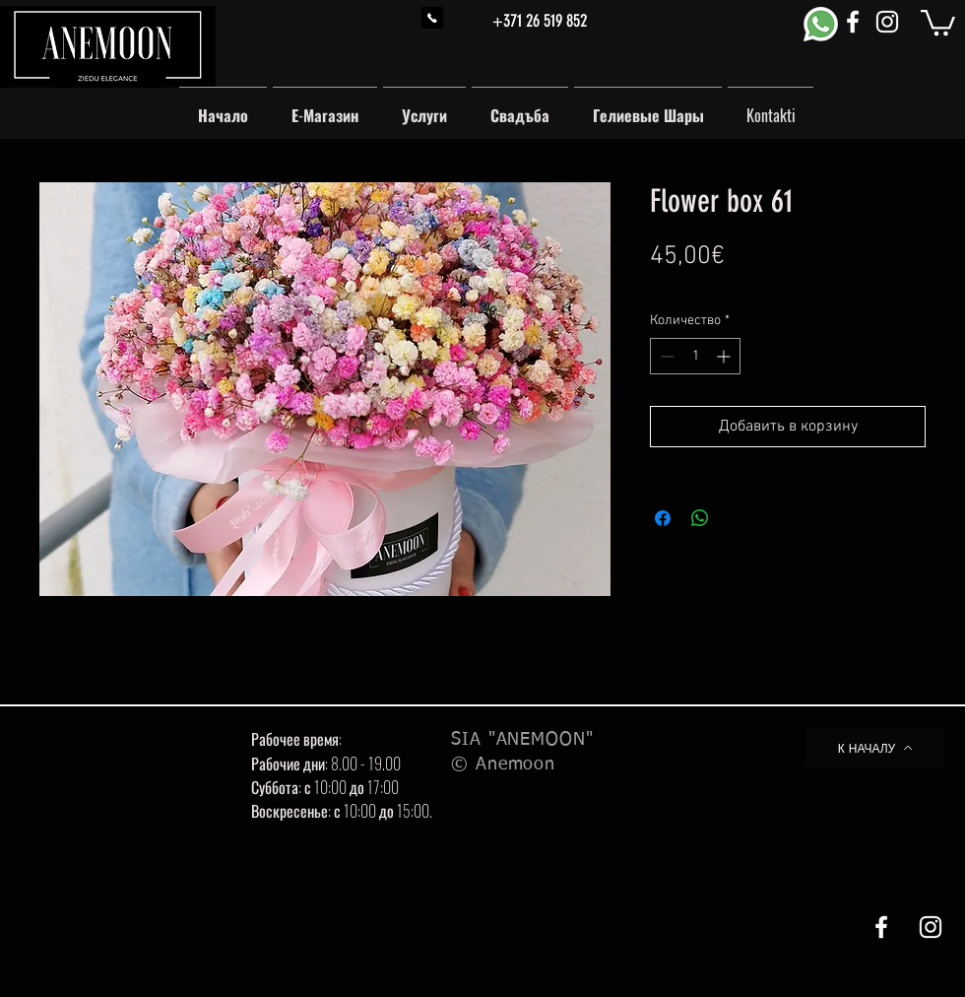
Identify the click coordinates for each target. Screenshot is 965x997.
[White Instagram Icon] (887, 21)
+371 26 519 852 (539, 21)
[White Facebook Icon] (853, 21)
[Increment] (725, 356)
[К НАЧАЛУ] (875, 747)
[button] (938, 21)
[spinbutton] (695, 356)
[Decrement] (665, 356)
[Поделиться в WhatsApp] (700, 518)
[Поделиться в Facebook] (663, 518)
